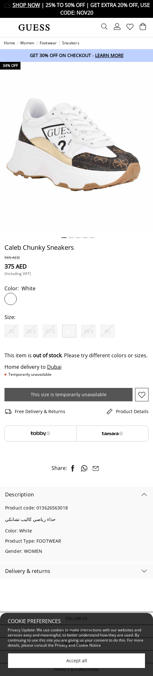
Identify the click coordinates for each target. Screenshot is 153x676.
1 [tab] (64, 237)
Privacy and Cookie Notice (78, 645)
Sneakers (70, 43)
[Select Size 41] (108, 331)
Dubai (54, 367)
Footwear (48, 43)
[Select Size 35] (11, 331)
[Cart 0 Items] (143, 28)
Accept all (76, 660)
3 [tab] (78, 237)
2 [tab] (71, 237)
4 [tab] (85, 237)
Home (9, 43)
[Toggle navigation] (8, 27)
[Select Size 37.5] (50, 331)
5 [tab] (92, 237)
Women (27, 43)
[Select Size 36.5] (31, 331)
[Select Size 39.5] (88, 331)
